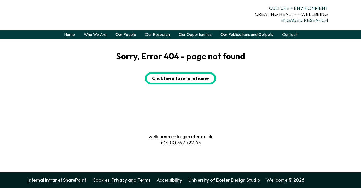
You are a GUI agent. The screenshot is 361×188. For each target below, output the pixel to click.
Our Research (157, 34)
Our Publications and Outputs (246, 34)
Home (69, 34)
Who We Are (95, 34)
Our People (125, 34)
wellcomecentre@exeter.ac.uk (180, 137)
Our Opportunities (195, 34)
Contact (289, 34)
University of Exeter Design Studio (224, 180)
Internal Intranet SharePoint (57, 180)
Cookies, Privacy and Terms (121, 180)
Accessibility (169, 180)
